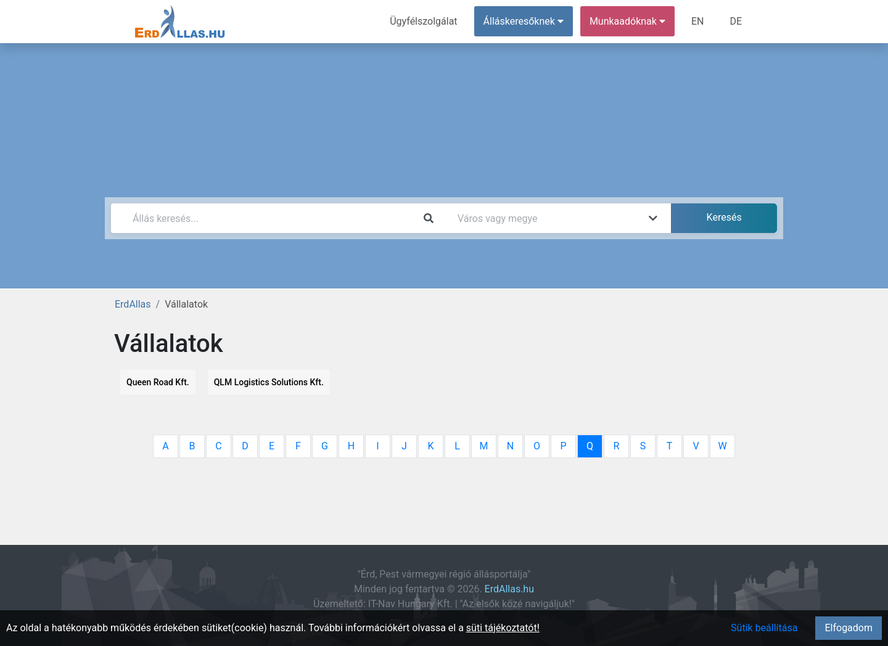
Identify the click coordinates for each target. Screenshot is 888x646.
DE (736, 21)
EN (697, 21)
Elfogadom (848, 628)
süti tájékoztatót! (503, 628)
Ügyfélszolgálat (423, 21)
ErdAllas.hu (509, 589)
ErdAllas (133, 304)
